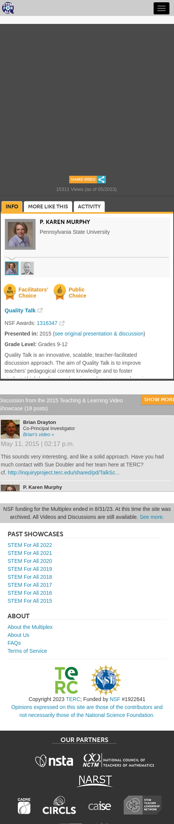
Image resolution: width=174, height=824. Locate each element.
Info (12, 206)
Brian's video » (38, 434)
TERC (73, 699)
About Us (19, 635)
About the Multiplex (30, 627)
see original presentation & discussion (98, 334)
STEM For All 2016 (30, 593)
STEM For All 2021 (30, 553)
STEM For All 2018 (30, 577)
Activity (89, 206)
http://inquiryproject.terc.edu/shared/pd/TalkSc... (64, 473)
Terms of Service (27, 651)
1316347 (47, 323)
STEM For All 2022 (30, 545)
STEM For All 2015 (30, 601)
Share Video (83, 179)
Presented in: (21, 334)
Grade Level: (21, 344)
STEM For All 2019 (30, 569)
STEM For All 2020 (30, 561)
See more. (152, 517)
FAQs (14, 643)
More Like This (48, 206)
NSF (115, 699)
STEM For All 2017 (30, 585)
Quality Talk (20, 310)
